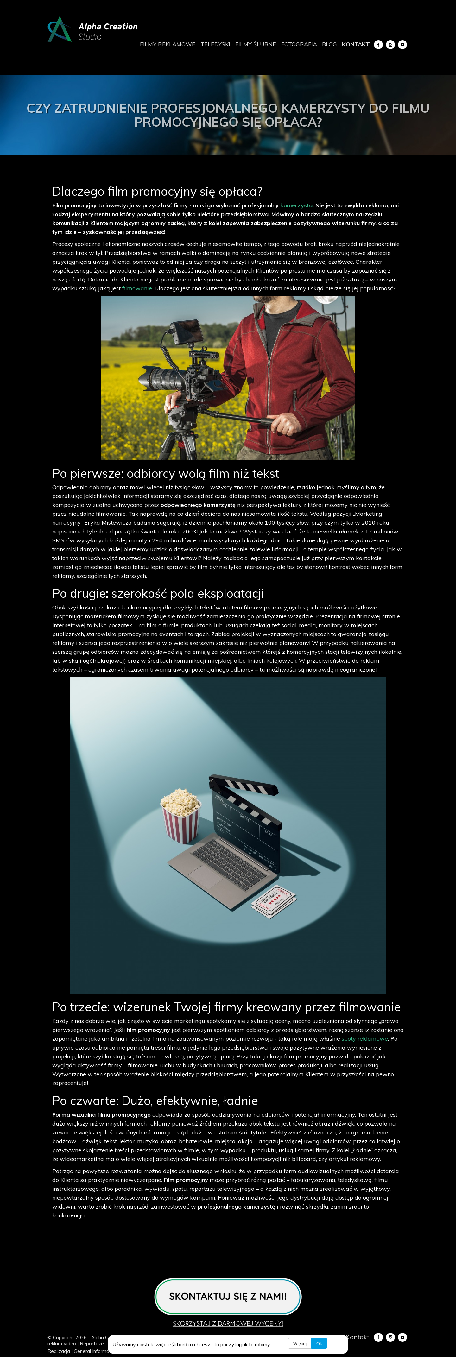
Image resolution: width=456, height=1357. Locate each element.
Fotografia (299, 44)
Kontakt (356, 44)
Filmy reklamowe (167, 44)
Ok (319, 1343)
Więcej (300, 1343)
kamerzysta (296, 205)
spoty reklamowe (365, 1038)
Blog (329, 44)
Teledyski (215, 44)
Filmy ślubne (255, 44)
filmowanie (137, 288)
